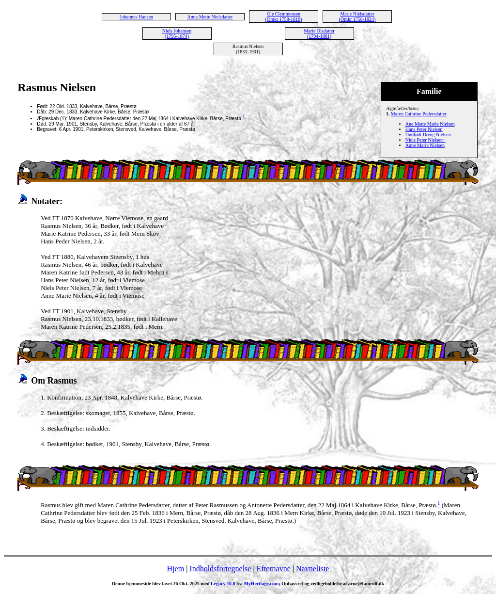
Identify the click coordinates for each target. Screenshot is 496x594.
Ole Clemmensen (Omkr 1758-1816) (283, 16)
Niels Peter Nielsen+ (425, 140)
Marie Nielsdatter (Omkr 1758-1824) (357, 16)
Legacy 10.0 (223, 583)
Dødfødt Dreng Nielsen (428, 134)
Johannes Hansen (136, 16)
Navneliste (312, 568)
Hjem (176, 568)
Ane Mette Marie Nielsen (430, 124)
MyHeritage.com (261, 583)
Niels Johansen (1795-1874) (176, 33)
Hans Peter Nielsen (424, 129)
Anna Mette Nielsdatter (210, 16)
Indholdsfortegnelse (220, 568)
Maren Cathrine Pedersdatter (419, 113)
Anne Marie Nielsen (425, 145)
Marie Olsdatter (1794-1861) (319, 33)
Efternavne (274, 568)
